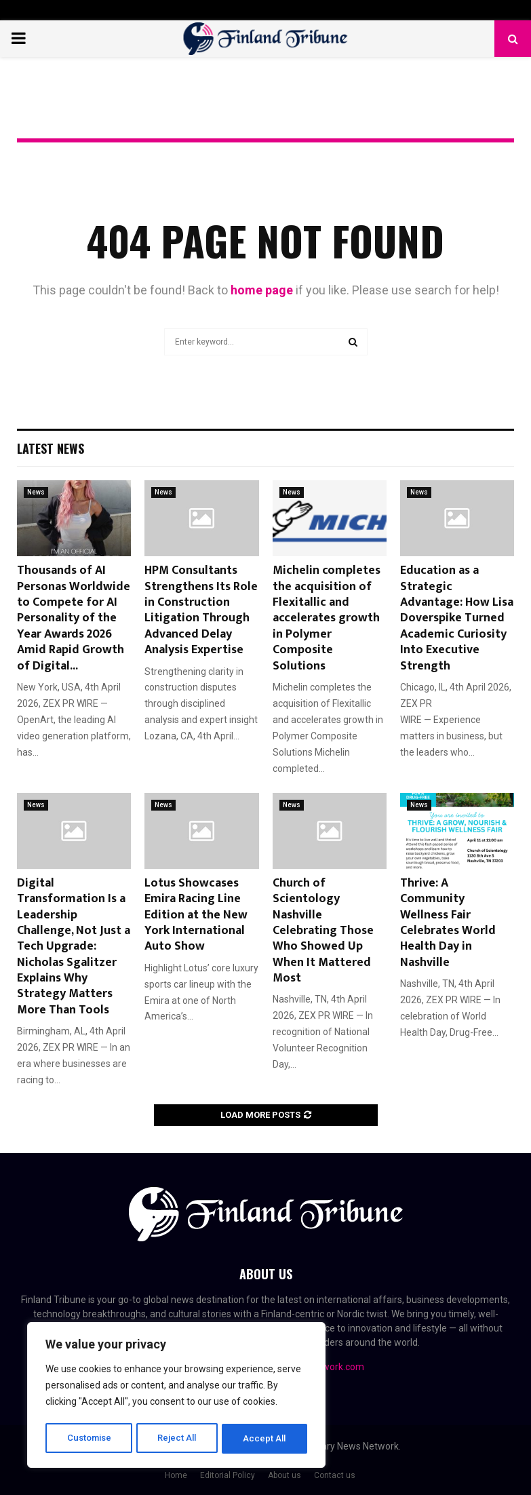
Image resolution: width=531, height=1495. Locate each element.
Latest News (50, 448)
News (36, 492)
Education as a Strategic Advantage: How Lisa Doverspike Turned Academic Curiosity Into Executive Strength (456, 618)
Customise (89, 1438)
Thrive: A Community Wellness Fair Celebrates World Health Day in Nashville (448, 923)
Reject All (178, 1438)
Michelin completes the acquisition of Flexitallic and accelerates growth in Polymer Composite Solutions (326, 618)
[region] (176, 1396)
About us (284, 1475)
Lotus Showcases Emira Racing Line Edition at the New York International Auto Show (196, 915)
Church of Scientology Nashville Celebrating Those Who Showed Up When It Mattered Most (323, 930)
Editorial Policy (227, 1475)
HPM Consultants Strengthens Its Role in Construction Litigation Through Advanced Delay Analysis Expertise (201, 610)
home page (262, 290)
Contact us (334, 1475)
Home (176, 1475)
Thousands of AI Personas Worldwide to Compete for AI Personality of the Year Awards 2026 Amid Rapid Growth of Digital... (73, 618)
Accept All (265, 1438)
